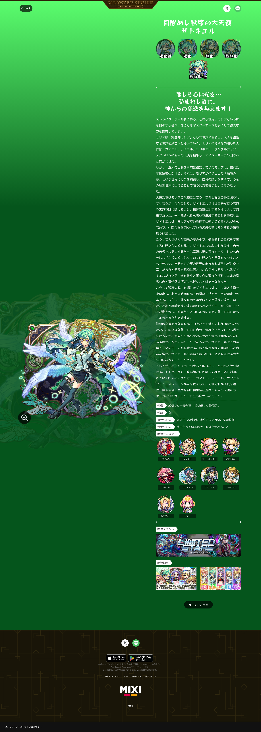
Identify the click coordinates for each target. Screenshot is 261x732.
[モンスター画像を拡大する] (24, 417)
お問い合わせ (150, 676)
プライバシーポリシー (132, 676)
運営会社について (112, 676)
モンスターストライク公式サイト (25, 726)
